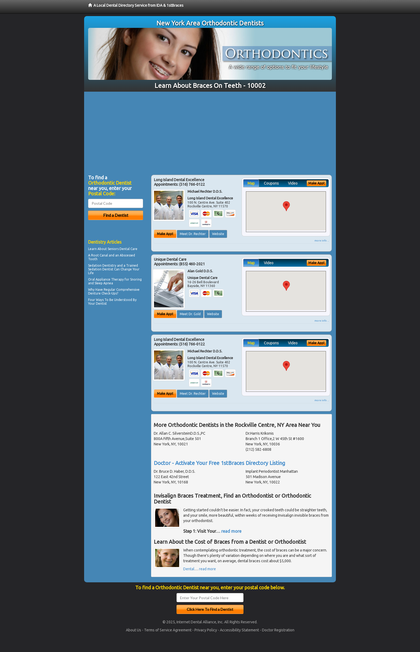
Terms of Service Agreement (168, 630)
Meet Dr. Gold (190, 314)
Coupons (271, 183)
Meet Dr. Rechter (193, 234)
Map (251, 183)
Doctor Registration (278, 630)
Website (218, 234)
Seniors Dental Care (122, 249)
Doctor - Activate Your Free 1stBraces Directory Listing (219, 463)
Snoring (136, 279)
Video (293, 183)
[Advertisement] (210, 131)
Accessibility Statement (239, 630)
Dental (188, 569)
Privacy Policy (205, 630)
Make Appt (165, 234)
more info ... (321, 240)
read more (231, 531)
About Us (133, 630)
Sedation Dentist (100, 269)
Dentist (101, 303)
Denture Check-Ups (102, 293)
